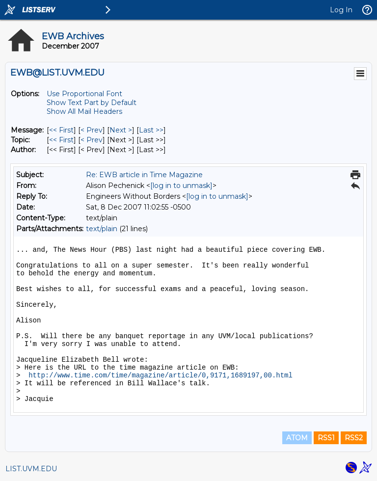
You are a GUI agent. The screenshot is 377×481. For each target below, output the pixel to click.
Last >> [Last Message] (151, 130)
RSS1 (326, 437)
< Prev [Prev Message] (92, 130)
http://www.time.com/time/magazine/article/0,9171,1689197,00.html (160, 375)
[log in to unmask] (181, 185)
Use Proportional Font (84, 93)
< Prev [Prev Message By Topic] (92, 139)
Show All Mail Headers (84, 111)
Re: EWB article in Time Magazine (144, 174)
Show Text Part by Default (91, 102)
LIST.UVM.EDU (31, 468)
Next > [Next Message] (120, 130)
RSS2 (354, 437)
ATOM (297, 437)
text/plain (101, 228)
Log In (341, 9)
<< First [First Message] (61, 130)
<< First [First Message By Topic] (61, 139)
